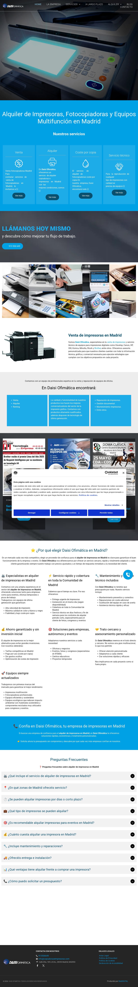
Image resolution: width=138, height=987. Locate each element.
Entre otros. (102, 426)
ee (121, 981)
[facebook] (37, 966)
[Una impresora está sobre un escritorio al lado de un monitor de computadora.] (122, 304)
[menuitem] (38, 4)
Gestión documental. (106, 420)
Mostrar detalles (112, 505)
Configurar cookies (69, 513)
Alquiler (16, 420)
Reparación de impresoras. (109, 417)
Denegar (32, 513)
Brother (97, 348)
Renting (16, 423)
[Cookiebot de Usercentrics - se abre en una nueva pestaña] (107, 473)
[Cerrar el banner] (123, 473)
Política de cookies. (88, 495)
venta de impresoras (116, 342)
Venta (15, 417)
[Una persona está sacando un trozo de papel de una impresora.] (95, 304)
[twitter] (43, 966)
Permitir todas (106, 513)
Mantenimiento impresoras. (109, 423)
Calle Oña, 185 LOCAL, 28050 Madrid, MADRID (56, 962)
